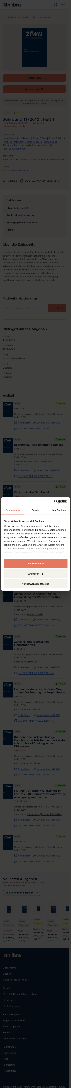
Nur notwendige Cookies (35, 584)
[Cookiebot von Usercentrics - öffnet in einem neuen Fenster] (53, 501)
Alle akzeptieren (35, 563)
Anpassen (35, 573)
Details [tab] (35, 510)
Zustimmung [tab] (13, 510)
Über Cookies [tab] (58, 510)
